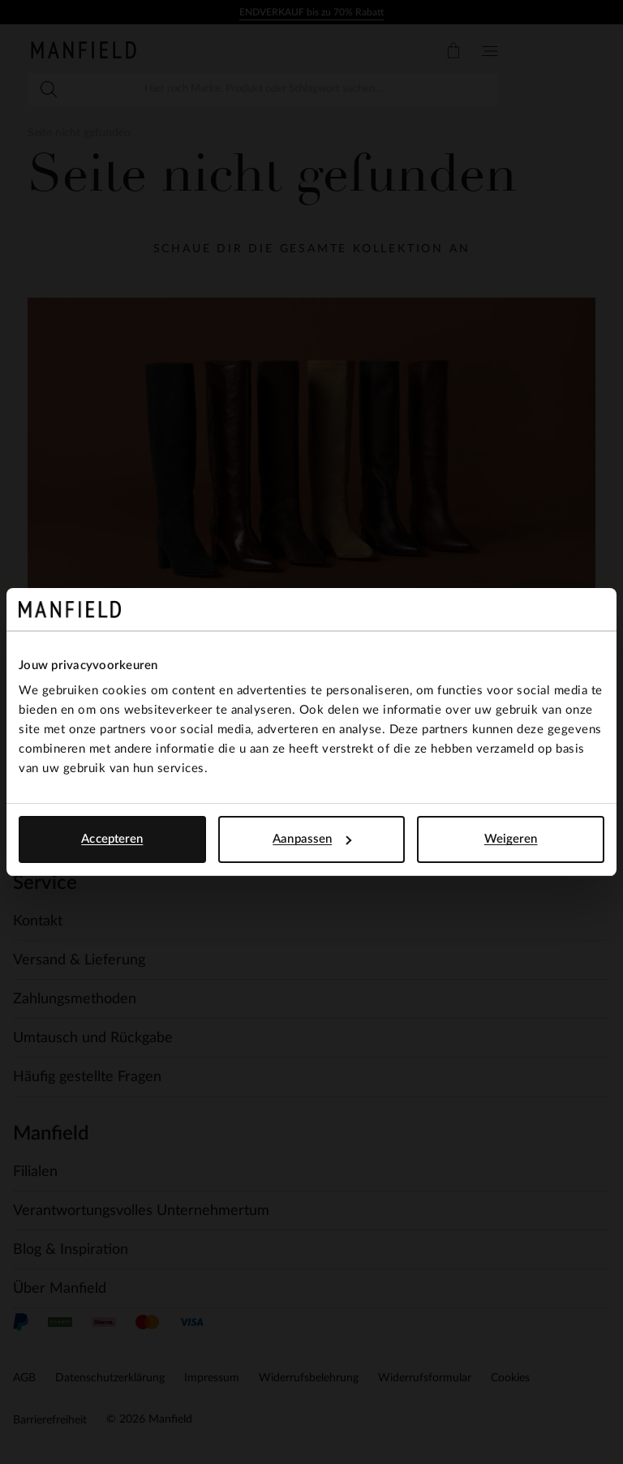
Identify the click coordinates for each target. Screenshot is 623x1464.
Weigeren (511, 839)
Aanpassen (312, 839)
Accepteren (112, 839)
